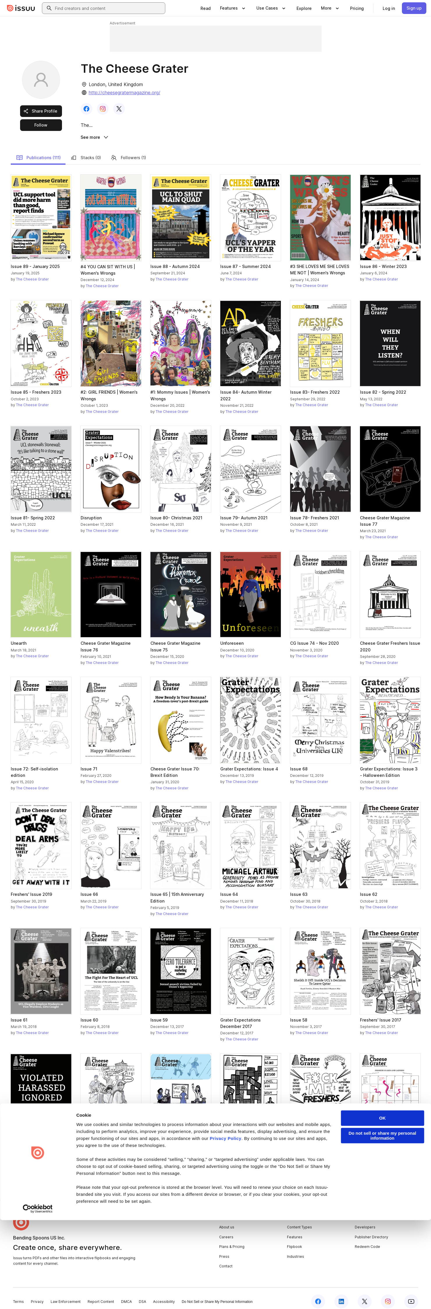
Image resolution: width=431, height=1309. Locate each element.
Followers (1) (128, 151)
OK (382, 1207)
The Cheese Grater (32, 273)
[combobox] (109, 8)
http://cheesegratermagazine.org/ (124, 92)
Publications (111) (38, 151)
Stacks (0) (85, 151)
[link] (205, 8)
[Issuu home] (21, 8)
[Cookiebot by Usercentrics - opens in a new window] (37, 1297)
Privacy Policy (226, 1227)
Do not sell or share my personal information (382, 1225)
